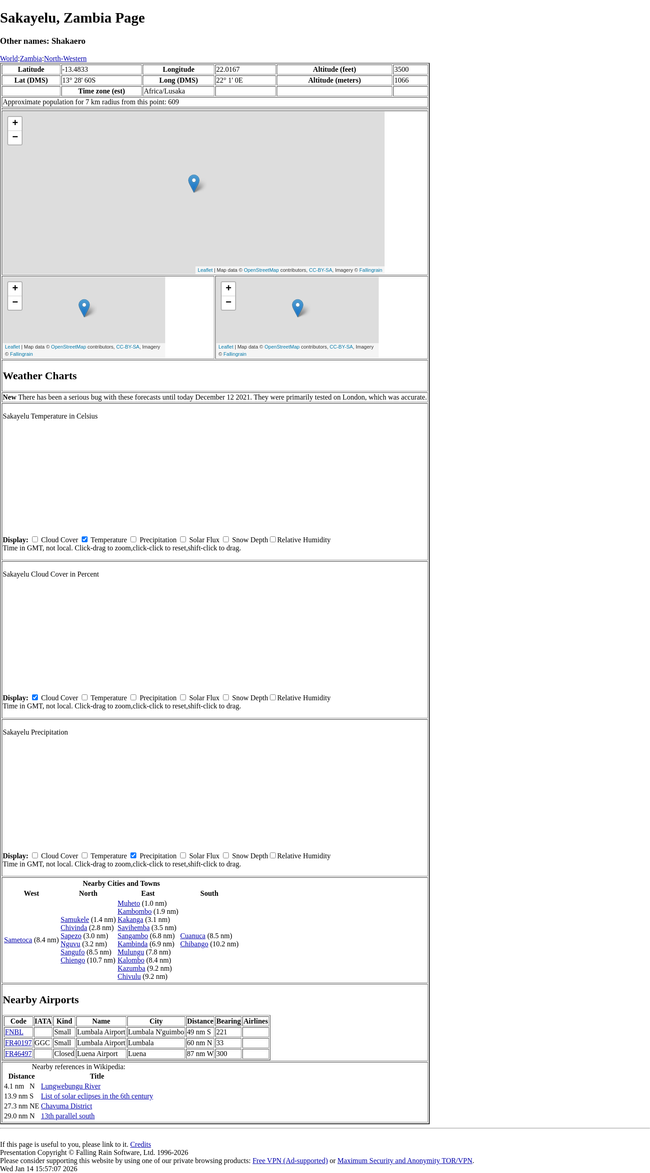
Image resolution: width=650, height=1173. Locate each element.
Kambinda (133, 944)
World (9, 58)
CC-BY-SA (320, 270)
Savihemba (134, 927)
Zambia (31, 58)
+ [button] (15, 123)
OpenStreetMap (261, 270)
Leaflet (205, 270)
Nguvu (70, 944)
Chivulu (129, 976)
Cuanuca (192, 936)
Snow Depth (250, 540)
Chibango (194, 944)
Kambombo (135, 911)
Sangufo (72, 952)
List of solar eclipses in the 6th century (97, 1096)
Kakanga (131, 919)
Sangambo (133, 936)
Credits (140, 1144)
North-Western (65, 58)
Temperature (109, 540)
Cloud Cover (59, 540)
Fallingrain (370, 270)
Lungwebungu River (71, 1086)
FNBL (14, 1032)
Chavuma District (66, 1106)
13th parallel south (68, 1116)
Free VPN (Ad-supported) (290, 1160)
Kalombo (131, 960)
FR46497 (18, 1053)
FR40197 (18, 1043)
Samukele (74, 919)
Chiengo (72, 960)
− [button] (15, 137)
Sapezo (70, 936)
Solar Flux (204, 540)
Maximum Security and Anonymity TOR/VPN (405, 1160)
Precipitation (157, 540)
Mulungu (131, 952)
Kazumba (131, 968)
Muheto (129, 903)
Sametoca (18, 940)
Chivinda (73, 927)
